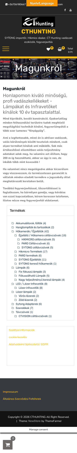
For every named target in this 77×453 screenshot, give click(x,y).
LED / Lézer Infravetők (30, 283)
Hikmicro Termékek (30, 251)
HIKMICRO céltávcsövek (36, 239)
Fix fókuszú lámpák (30, 271)
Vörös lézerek (27, 296)
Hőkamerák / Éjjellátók (30, 231)
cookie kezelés (18, 337)
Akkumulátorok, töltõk (29, 223)
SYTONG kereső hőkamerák (36, 263)
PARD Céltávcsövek (34, 243)
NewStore (34, 421)
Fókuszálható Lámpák (32, 275)
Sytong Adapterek (27, 304)
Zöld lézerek (26, 300)
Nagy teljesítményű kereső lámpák (40, 279)
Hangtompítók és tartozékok (33, 227)
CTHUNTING (38, 31)
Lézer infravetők (29, 288)
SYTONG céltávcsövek (35, 247)
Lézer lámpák (24, 292)
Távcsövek (22, 312)
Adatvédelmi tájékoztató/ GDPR (28, 344)
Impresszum (10, 391)
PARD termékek (28, 255)
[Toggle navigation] (6, 49)
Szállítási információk (22, 330)
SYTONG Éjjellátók (30, 259)
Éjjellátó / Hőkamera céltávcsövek (40, 235)
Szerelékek (22, 308)
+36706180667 (15, 4)
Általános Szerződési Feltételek (22, 399)
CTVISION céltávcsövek (33, 316)
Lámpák (21, 267)
